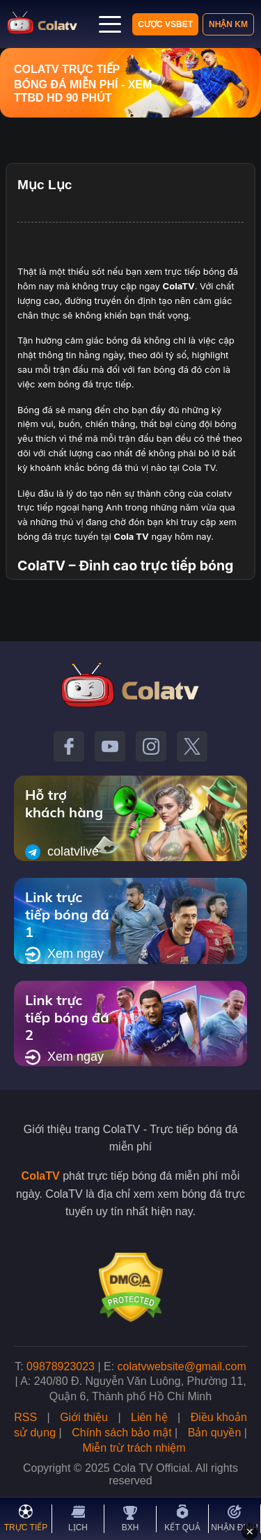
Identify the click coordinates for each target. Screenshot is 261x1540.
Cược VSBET (165, 24)
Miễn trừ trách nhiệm (133, 1448)
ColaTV (41, 1176)
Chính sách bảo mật (121, 1432)
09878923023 (60, 1366)
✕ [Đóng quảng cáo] (250, 1531)
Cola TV (131, 536)
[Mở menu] (110, 24)
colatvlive (62, 852)
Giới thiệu (84, 1417)
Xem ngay (64, 954)
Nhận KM (228, 24)
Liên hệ (149, 1417)
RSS (25, 1417)
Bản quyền (215, 1432)
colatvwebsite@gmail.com (182, 1366)
